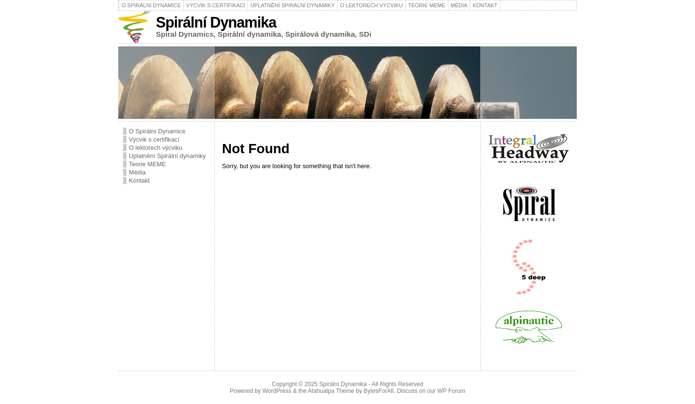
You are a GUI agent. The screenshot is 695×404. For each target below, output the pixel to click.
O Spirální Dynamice (151, 5)
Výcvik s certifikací (215, 5)
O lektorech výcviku (371, 5)
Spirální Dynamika (216, 22)
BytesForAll (378, 391)
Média (459, 5)
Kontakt (485, 5)
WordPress (277, 391)
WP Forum (451, 391)
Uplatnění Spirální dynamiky (292, 5)
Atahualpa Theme (331, 391)
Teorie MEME (426, 5)
